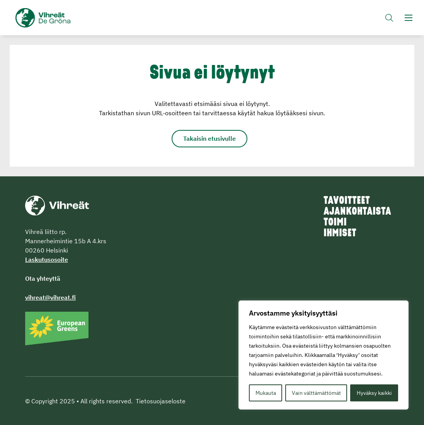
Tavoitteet (347, 201)
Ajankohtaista (357, 212)
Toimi (335, 222)
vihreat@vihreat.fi (50, 297)
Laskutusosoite (46, 259)
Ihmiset (340, 233)
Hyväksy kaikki (374, 392)
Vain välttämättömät (316, 392)
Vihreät (47, 17)
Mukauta (265, 392)
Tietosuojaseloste (161, 401)
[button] (389, 17)
